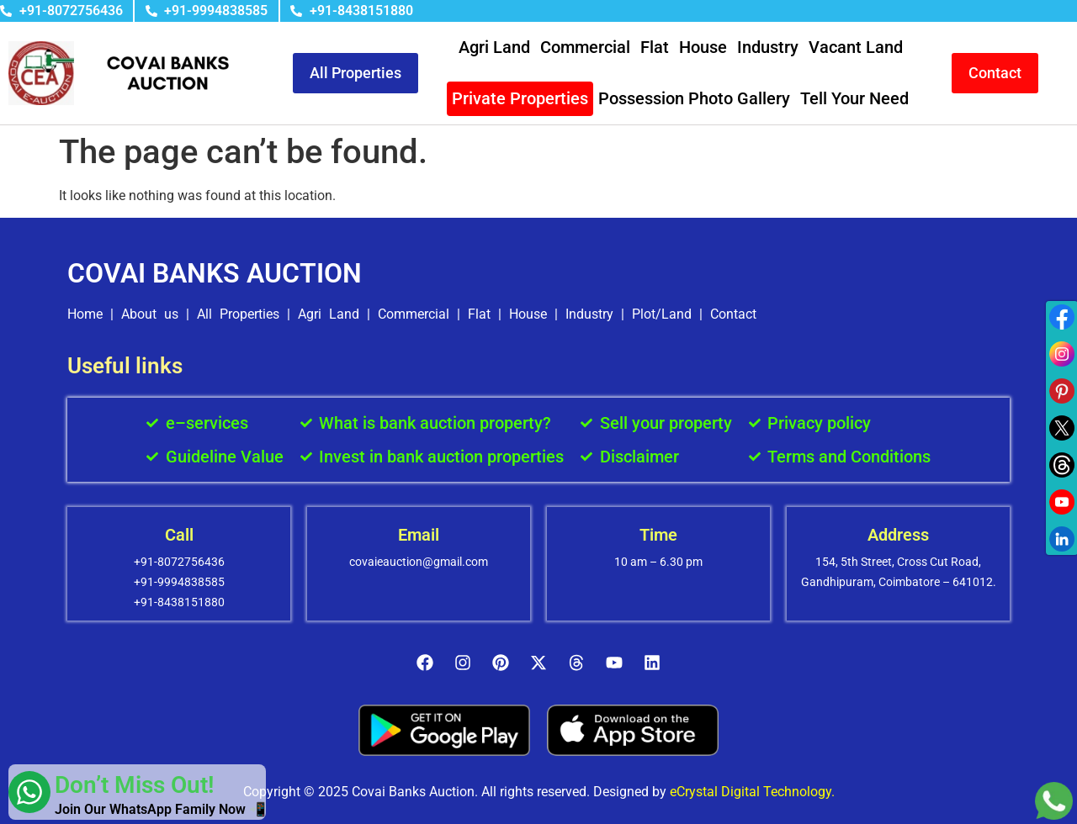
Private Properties (520, 98)
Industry (767, 47)
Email (418, 535)
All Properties (238, 314)
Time (658, 535)
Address (898, 535)
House (703, 47)
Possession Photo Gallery (694, 98)
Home (85, 314)
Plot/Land (662, 314)
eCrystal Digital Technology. (752, 792)
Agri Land (494, 47)
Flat (654, 47)
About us (149, 314)
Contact (733, 314)
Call (179, 535)
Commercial (585, 47)
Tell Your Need (854, 98)
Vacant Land (856, 47)
